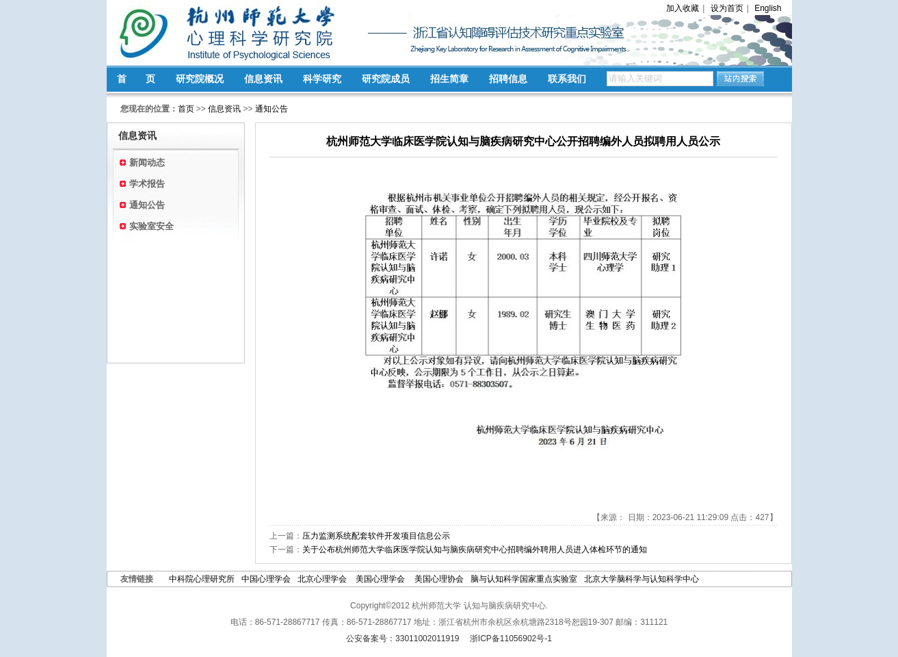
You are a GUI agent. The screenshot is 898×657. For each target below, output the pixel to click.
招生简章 (449, 78)
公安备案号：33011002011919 (402, 638)
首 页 (136, 78)
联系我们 (567, 78)
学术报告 (147, 184)
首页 (186, 109)
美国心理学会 (381, 579)
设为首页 (727, 8)
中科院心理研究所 (202, 579)
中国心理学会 (266, 579)
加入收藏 (682, 8)
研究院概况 (200, 78)
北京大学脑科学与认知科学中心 (641, 579)
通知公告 (271, 109)
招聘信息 (508, 78)
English (767, 8)
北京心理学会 (323, 579)
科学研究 (322, 78)
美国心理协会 (439, 579)
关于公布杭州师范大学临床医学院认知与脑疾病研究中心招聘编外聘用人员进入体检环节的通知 (474, 549)
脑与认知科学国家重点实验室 (524, 579)
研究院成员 (386, 78)
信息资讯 (263, 78)
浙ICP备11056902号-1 (511, 638)
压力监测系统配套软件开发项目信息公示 (376, 536)
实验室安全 (151, 226)
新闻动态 (147, 162)
